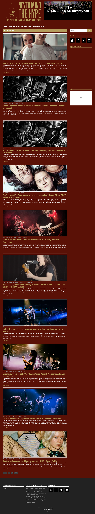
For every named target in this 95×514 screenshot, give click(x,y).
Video (30, 26)
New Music (16, 26)
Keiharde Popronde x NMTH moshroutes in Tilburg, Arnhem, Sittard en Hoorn (33, 330)
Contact (45, 26)
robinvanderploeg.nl (47, 509)
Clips (19, 282)
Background (21, 103)
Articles (24, 26)
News (10, 26)
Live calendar (37, 26)
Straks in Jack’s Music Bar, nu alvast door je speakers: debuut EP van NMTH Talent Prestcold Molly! (35, 196)
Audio (16, 61)
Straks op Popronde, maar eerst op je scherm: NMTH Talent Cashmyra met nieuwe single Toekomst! (34, 285)
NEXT (16, 472)
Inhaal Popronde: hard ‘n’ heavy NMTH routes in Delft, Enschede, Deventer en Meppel (34, 107)
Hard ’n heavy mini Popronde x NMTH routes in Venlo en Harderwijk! (32, 418)
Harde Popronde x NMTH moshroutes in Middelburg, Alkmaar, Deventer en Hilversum (34, 151)
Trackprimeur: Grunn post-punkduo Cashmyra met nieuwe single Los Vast (34, 63)
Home (5, 26)
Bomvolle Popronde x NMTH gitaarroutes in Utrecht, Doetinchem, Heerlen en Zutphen (34, 375)
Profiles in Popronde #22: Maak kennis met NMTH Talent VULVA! (30, 461)
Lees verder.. (6, 72)
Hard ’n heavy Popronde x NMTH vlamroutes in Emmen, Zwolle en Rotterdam (31, 241)
